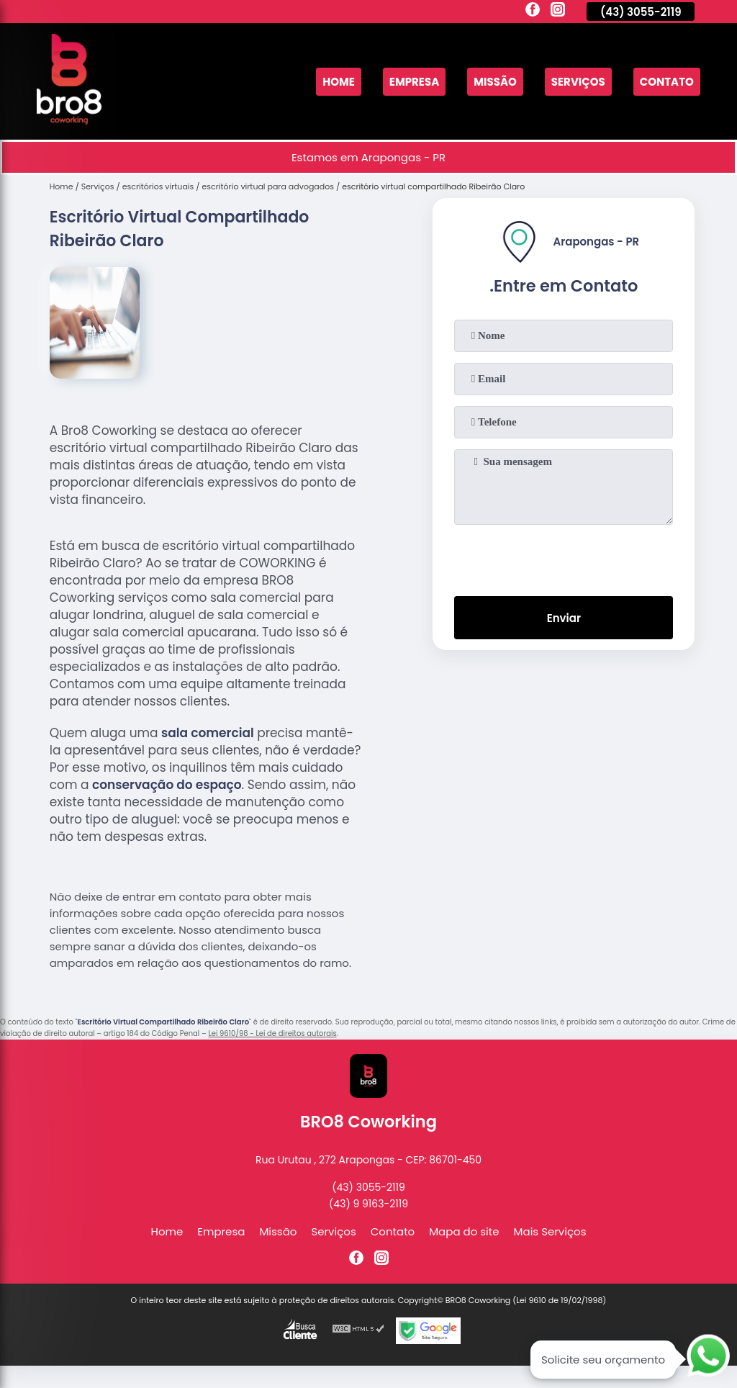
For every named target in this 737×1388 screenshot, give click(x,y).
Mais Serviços (550, 1231)
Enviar (564, 618)
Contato (667, 81)
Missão (495, 81)
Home (338, 81)
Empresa (414, 81)
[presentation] (563, 557)
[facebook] (532, 11)
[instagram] (558, 11)
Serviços (578, 81)
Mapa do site (464, 1231)
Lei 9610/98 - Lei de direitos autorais (272, 1033)
